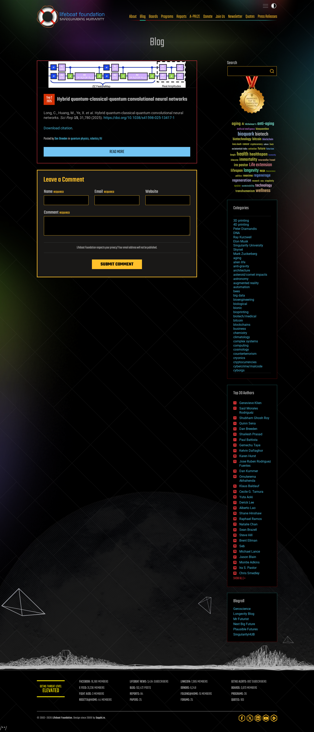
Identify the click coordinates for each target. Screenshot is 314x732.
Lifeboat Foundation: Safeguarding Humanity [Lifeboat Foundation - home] (71, 17)
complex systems (245, 341)
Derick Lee (246, 502)
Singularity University (248, 245)
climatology (241, 337)
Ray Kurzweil (242, 237)
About (133, 16)
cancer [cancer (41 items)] (246, 144)
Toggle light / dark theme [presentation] (273, 5)
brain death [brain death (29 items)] (237, 144)
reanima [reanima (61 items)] (248, 176)
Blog (143, 16)
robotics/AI (96, 138)
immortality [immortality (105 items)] (248, 159)
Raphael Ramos (250, 519)
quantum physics (80, 138)
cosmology (241, 349)
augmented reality (246, 283)
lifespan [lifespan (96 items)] (237, 170)
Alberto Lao (247, 508)
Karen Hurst (247, 456)
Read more (117, 151)
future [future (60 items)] (261, 149)
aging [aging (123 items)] (236, 123)
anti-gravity (241, 266)
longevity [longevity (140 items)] (251, 170)
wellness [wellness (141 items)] (263, 190)
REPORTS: (135, 694)
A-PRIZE (195, 16)
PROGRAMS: (237, 694)
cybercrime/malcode (247, 366)
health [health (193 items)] (243, 154)
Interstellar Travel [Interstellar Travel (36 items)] (266, 160)
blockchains (241, 325)
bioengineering (243, 300)
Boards (153, 16)
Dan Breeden (60, 138)
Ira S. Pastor (248, 568)
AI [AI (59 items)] (243, 124)
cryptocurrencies (245, 362)
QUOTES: (235, 700)
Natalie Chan (248, 524)
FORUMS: (185, 700)
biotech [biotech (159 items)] (261, 134)
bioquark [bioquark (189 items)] (246, 134)
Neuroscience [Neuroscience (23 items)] (270, 171)
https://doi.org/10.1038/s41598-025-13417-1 (139, 118)
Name (54, 191)
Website (151, 191)
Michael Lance (249, 551)
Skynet (238, 249)
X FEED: (83, 688)
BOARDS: (236, 688)
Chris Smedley (249, 573)
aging (237, 258)
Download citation (58, 128)
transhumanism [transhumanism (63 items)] (245, 191)
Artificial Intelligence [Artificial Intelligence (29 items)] (246, 129)
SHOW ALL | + (239, 578)
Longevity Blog (243, 614)
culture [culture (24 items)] (266, 144)
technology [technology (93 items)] (263, 185)
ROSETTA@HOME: (88, 700)
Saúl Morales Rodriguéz (248, 410)
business (239, 329)
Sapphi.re (100, 718)
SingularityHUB (244, 634)
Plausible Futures (245, 629)
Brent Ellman (248, 540)
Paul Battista (248, 440)
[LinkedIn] (258, 718)
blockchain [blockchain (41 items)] (267, 139)
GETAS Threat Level (51, 689)
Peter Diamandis (245, 229)
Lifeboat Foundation (62, 718)
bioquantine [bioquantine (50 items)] (262, 129)
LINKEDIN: (186, 681)
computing (241, 345)
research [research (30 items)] (255, 181)
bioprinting (241, 312)
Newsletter (235, 16)
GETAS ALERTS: (239, 681)
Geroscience (242, 609)
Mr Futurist (241, 619)
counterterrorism (245, 354)
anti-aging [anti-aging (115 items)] (265, 123)
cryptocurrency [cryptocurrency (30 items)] (256, 144)
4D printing (241, 224)
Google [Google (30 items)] (233, 155)
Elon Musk (240, 241)
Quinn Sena (247, 423)
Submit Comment (117, 264)
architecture (241, 270)
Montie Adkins (249, 562)
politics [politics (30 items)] (238, 176)
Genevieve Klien (250, 403)
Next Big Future (244, 624)
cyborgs (239, 370)
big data (239, 295)
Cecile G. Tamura (251, 492)
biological (240, 304)
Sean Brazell (248, 530)
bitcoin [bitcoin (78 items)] (256, 139)
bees (236, 291)
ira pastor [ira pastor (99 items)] (241, 165)
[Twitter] (250, 718)
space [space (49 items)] (237, 185)
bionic (237, 308)
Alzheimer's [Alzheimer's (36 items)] (250, 124)
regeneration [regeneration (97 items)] (241, 180)
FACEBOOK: (85, 681)
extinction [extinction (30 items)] (252, 149)
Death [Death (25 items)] (272, 144)
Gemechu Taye (249, 445)
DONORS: (185, 688)
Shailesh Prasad (250, 434)
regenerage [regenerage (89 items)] (262, 175)
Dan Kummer (248, 471)
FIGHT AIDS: (85, 694)
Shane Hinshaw (250, 513)
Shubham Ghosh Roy (254, 418)
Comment (57, 212)
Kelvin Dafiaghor (251, 450)
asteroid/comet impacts (250, 275)
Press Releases (267, 16)
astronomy (241, 279)
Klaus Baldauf (249, 486)
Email (104, 191)
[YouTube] (266, 718)
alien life (239, 262)
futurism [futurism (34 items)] (270, 149)
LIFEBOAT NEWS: (138, 681)
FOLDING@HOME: (190, 694)
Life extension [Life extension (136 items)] (260, 165)
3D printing (241, 220)
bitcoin (238, 320)
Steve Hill (246, 535)
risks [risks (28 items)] (262, 181)
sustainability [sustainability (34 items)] (248, 186)
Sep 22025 (49, 99)
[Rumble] (274, 718)
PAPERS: (134, 700)
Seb (242, 546)
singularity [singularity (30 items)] (269, 181)
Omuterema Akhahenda (247, 479)
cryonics (239, 358)
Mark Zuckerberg (245, 254)
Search (272, 71)
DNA (236, 233)
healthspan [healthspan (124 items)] (259, 154)
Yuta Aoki (246, 497)
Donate (207, 16)
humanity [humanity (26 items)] (272, 155)
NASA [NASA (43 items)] (262, 171)
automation (241, 287)
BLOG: (133, 688)
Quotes (250, 16)
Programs (167, 16)
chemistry (240, 333)
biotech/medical (244, 316)
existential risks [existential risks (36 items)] (239, 149)
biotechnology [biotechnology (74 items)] (242, 139)
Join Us (220, 16)
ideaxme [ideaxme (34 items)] (234, 160)
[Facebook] (242, 718)
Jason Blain (247, 557)
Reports (181, 16)
